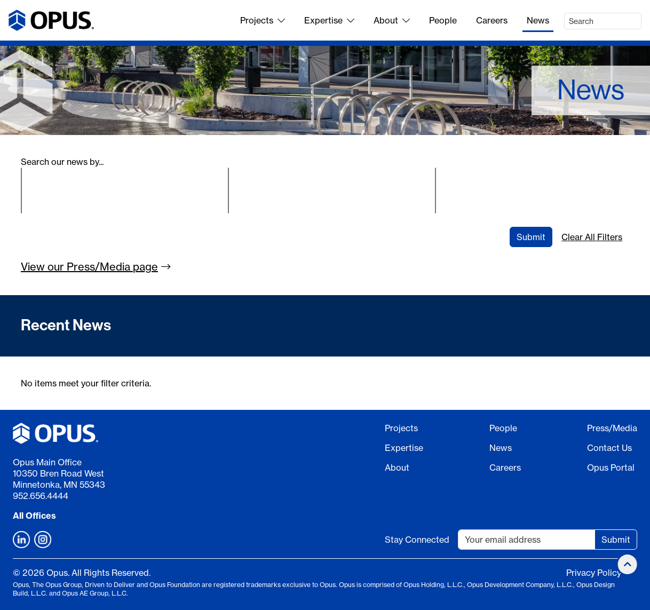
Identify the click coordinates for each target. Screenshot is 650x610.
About (392, 20)
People (443, 20)
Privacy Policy (593, 572)
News (538, 20)
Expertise (329, 20)
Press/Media (612, 428)
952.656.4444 (40, 495)
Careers (492, 20)
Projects (262, 20)
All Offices (34, 515)
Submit (531, 237)
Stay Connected (417, 539)
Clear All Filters (591, 237)
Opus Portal (611, 467)
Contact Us (609, 447)
